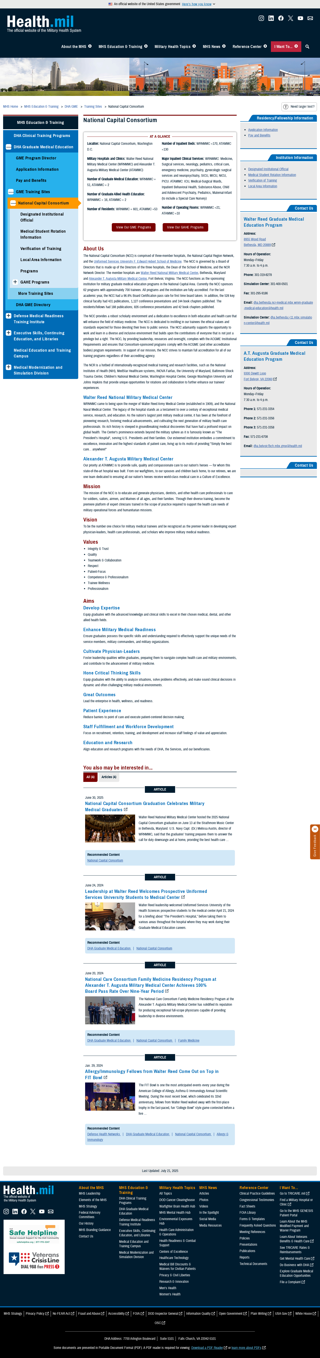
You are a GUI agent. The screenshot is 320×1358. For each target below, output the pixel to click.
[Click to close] (315, 829)
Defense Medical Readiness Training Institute (39, 318)
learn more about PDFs (246, 1348)
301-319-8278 (263, 275)
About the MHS (73, 46)
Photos (203, 1200)
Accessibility (116, 1313)
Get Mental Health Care (295, 1258)
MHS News (211, 46)
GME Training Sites (33, 191)
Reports (245, 1257)
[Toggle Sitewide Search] (307, 47)
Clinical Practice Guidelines (257, 1193)
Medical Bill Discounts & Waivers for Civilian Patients (177, 1266)
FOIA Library (248, 1212)
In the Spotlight (209, 1212)
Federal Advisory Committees (89, 1214)
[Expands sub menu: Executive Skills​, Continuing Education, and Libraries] (8, 333)
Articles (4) (109, 777)
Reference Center (247, 46)
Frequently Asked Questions (258, 1225)
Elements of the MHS (93, 1200)
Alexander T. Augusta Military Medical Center (118, 278)
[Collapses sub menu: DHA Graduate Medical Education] (8, 147)
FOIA (136, 1313)
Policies (245, 1238)
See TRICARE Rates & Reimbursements (295, 1249)
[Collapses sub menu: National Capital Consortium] (13, 203)
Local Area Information (41, 259)
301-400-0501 (279, 284)
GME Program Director (36, 158)
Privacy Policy (35, 1313)
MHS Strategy (88, 1206)
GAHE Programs (35, 282)
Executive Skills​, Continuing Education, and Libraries (39, 335)
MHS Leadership (89, 1193)
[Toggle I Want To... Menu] (296, 46)
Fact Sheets (247, 1206)
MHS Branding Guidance (95, 1230)
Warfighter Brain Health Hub (177, 1206)
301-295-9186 (259, 293)
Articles (204, 1193)
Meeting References (252, 1232)
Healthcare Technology (174, 1258)
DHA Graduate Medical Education (44, 146)
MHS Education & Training (120, 46)
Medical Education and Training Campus (42, 353)
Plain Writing (259, 1313)
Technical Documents (253, 1264)
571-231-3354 (265, 409)
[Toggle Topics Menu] (194, 46)
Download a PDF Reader (207, 1348)
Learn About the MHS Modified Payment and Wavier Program (294, 1226)
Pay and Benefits (31, 180)
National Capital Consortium (43, 203)
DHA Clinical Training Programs (42, 135)
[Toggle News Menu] (224, 46)
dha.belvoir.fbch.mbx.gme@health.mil (278, 446)
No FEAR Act (61, 1313)
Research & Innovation (174, 1281)
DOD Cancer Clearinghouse (177, 1200)
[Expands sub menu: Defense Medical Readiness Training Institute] (8, 316)
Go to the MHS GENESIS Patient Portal (296, 1213)
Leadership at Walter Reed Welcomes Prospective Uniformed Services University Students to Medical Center (146, 894)
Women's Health (169, 1294)
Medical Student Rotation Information (43, 234)
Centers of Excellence (173, 1251)
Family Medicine (188, 1040)
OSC (158, 1323)
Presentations (248, 1244)
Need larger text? (298, 106)
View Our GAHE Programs (185, 227)
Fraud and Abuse (89, 1313)
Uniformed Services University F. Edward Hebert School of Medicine (138, 261)
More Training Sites (35, 293)
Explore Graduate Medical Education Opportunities (296, 1273)
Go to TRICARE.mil (292, 1193)
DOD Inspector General (163, 1313)
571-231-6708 (259, 436)
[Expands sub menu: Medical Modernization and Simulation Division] (8, 367)
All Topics (165, 1193)
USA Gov (281, 1313)
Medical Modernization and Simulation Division (38, 370)
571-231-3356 (265, 418)
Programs (29, 271)
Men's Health (167, 1288)
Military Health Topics (173, 46)
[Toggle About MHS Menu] (90, 46)
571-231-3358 (265, 427)
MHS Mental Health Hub (174, 1212)
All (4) (90, 777)
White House (303, 1313)
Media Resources (210, 1225)
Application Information (37, 169)
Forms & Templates (252, 1219)
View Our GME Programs (133, 227)
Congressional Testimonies (257, 1200)
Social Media (207, 1219)
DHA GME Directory (33, 304)
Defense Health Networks (104, 1134)
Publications (247, 1251)
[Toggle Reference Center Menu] (265, 46)
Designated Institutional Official (42, 217)
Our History (86, 1223)
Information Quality (198, 1313)
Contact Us (86, 1236)
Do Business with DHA (294, 1265)
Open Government (230, 1313)
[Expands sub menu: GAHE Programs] (15, 282)
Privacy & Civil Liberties (174, 1275)
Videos (203, 1206)
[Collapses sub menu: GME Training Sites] (11, 191)
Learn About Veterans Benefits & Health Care (294, 1239)
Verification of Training (41, 248)
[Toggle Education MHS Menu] (146, 46)
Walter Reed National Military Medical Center (169, 273)
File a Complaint (290, 1282)
